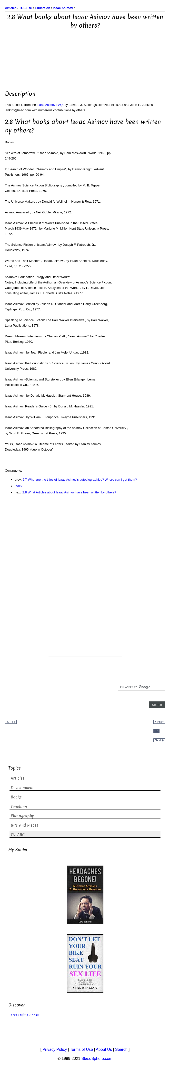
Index (18, 486)
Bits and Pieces (24, 825)
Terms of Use (81, 1049)
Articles (17, 778)
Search (121, 1049)
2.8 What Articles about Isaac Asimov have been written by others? (69, 492)
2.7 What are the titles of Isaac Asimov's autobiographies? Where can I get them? (80, 479)
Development (22, 787)
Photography (22, 816)
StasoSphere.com (96, 1058)
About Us (104, 1049)
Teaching (19, 806)
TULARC (18, 834)
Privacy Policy (54, 1049)
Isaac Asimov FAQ (50, 105)
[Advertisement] (85, 57)
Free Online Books (25, 1015)
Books (16, 797)
